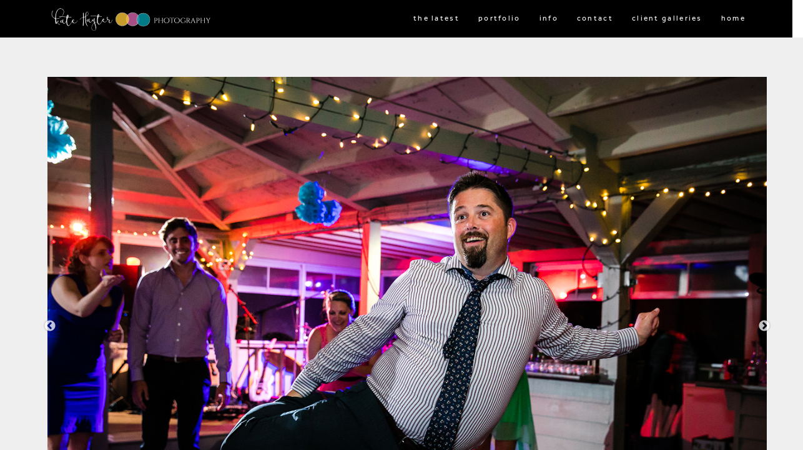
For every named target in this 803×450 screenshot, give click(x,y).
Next (764, 326)
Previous (50, 326)
